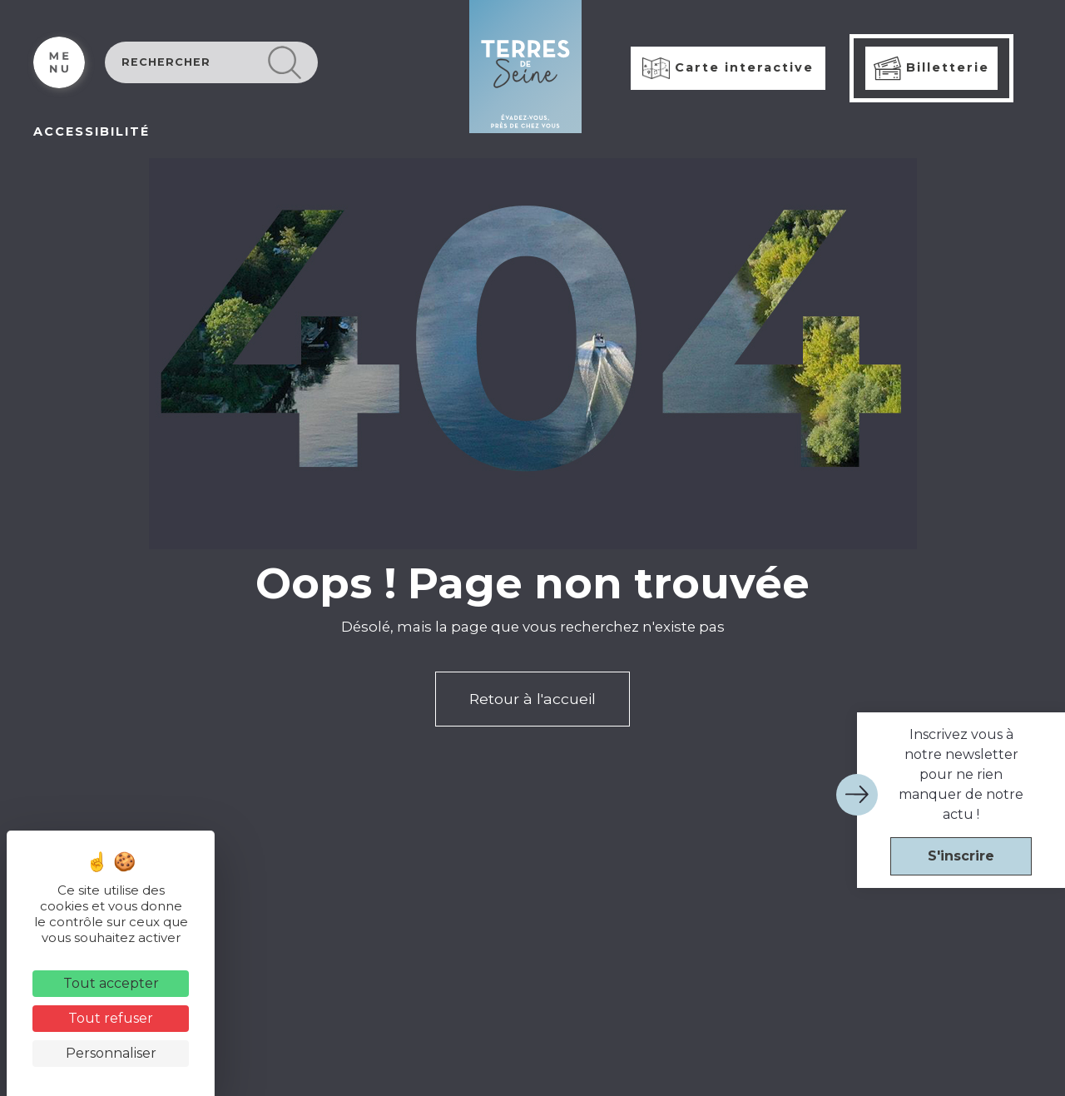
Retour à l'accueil (532, 698)
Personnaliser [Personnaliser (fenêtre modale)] (111, 1053)
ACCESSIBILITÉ (91, 131)
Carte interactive (728, 68)
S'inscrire (961, 856)
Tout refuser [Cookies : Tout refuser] (110, 1018)
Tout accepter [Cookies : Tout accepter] (111, 983)
